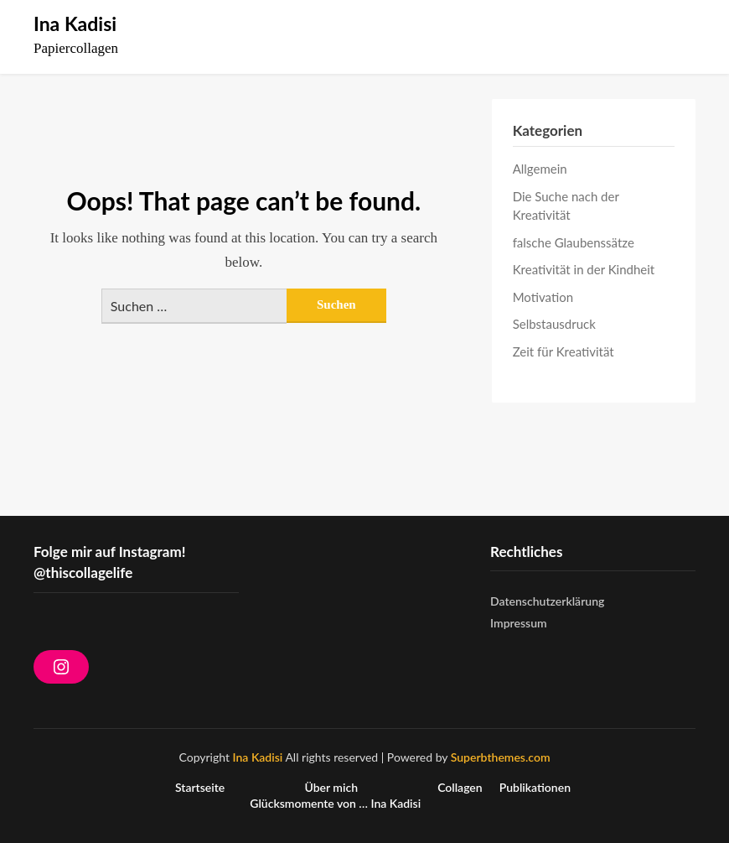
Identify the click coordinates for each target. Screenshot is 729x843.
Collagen (460, 788)
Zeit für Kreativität (563, 351)
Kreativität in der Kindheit (584, 269)
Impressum (518, 623)
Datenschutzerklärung (547, 601)
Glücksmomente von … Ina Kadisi (335, 803)
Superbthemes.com (501, 757)
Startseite (200, 788)
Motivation (543, 296)
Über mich (331, 788)
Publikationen (535, 788)
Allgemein (540, 168)
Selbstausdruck (554, 323)
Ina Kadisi (75, 23)
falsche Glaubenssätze (573, 242)
